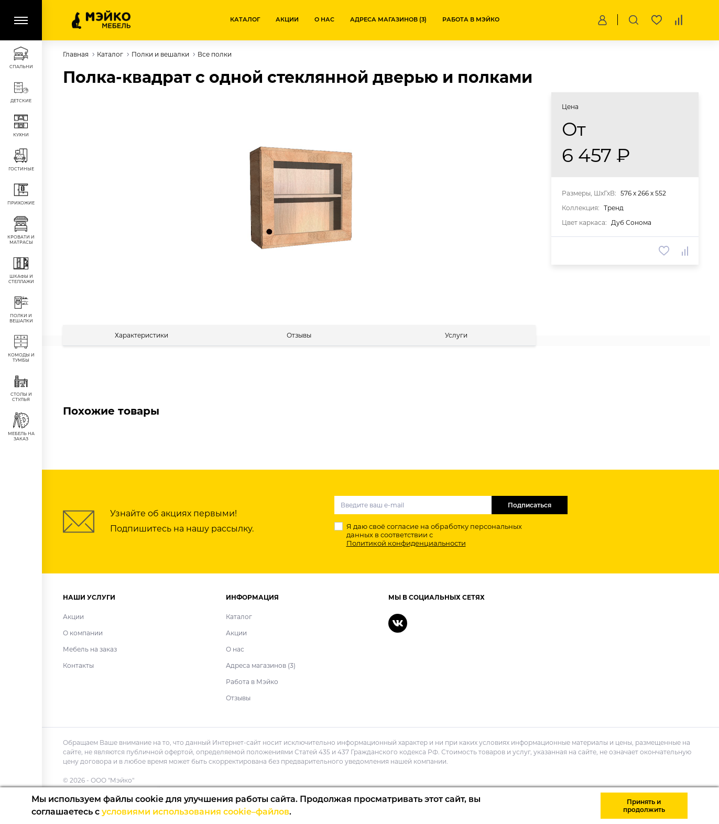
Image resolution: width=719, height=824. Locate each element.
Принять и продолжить (644, 806)
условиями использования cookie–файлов (195, 812)
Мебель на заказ (90, 649)
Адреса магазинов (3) (388, 19)
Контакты (78, 665)
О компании (83, 633)
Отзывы (238, 698)
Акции (287, 19)
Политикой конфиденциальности (406, 543)
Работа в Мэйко (470, 19)
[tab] (142, 335)
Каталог (245, 19)
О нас (324, 19)
